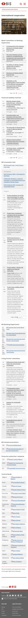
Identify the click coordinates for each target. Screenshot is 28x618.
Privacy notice (15, 611)
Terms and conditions (16, 607)
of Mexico (16, 527)
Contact (3, 611)
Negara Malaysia (18, 524)
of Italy (15, 513)
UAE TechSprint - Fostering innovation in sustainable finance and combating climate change (14, 180)
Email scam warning (16, 615)
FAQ (2, 609)
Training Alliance (14, 459)
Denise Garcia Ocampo (13, 120)
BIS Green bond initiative (15, 345)
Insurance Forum (16, 468)
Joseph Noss (11, 132)
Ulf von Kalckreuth (16, 393)
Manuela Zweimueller (11, 109)
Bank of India (18, 509)
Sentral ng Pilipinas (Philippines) (17, 541)
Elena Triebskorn (14, 433)
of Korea (15, 520)
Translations (4, 615)
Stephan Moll (9, 395)
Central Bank (18, 493)
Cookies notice (15, 613)
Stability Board (13, 445)
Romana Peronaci (14, 431)
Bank (17, 531)
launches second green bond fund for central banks (15, 340)
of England (16, 561)
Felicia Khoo (11, 151)
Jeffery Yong (20, 108)
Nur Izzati (22, 433)
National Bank (17, 558)
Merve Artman (12, 435)
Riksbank (17, 554)
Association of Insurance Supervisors (14, 449)
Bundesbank (18, 500)
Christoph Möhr (12, 108)
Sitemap (3, 607)
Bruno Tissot (12, 396)
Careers (3, 613)
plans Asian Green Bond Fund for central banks (15, 334)
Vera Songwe (18, 132)
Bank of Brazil (18, 482)
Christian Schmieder (19, 395)
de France (17, 497)
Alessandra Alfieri (12, 391)
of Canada (16, 486)
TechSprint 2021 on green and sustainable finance (13, 185)
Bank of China (18, 490)
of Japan (15, 517)
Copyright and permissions (17, 609)
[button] (16, 93)
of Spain (15, 551)
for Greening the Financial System (15, 463)
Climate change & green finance (10, 9)
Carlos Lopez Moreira (11, 122)
